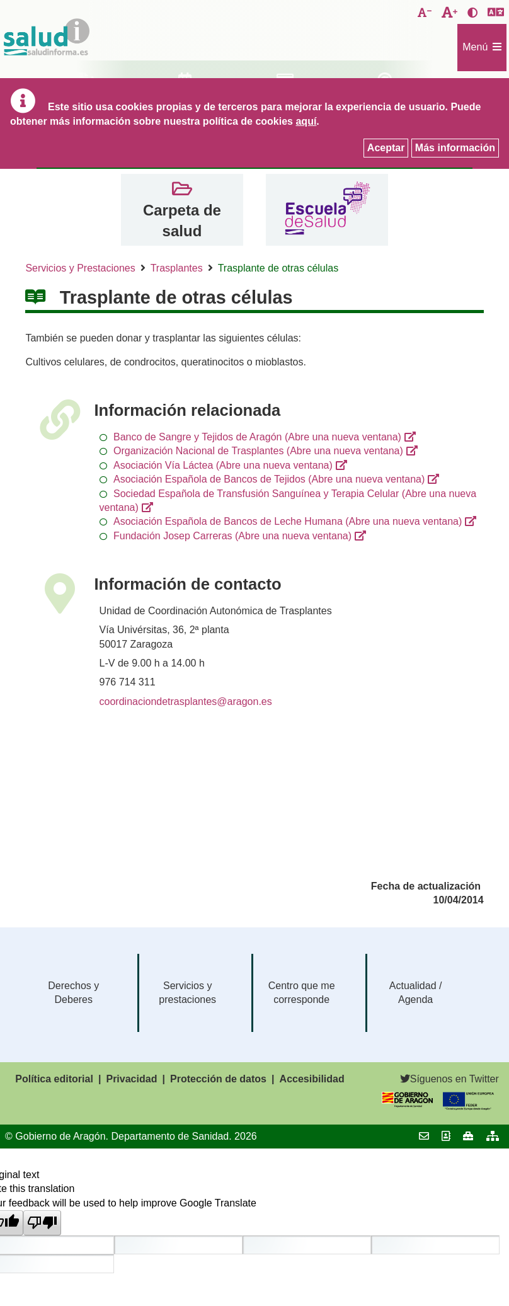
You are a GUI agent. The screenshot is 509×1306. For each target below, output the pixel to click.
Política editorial (54, 1079)
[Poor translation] (42, 1222)
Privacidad (131, 1079)
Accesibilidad (312, 1079)
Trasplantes (177, 268)
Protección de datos (218, 1079)
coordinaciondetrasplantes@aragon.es (186, 701)
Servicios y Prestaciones (80, 268)
